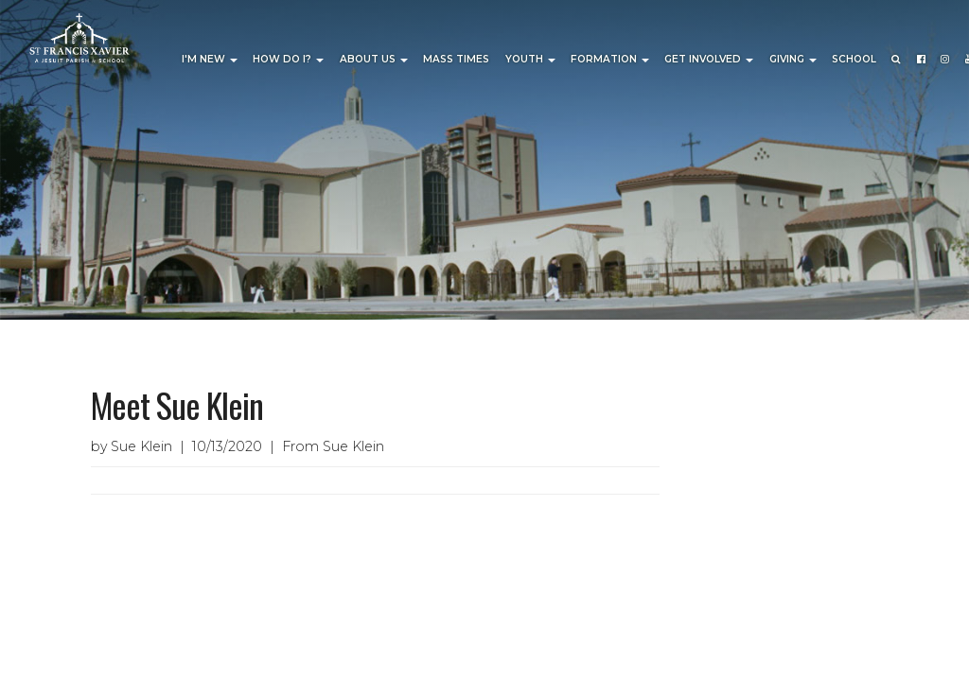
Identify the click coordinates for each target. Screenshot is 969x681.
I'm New (210, 59)
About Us (374, 59)
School (854, 59)
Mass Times (456, 59)
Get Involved (708, 59)
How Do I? (288, 59)
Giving (793, 59)
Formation (610, 59)
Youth (530, 59)
